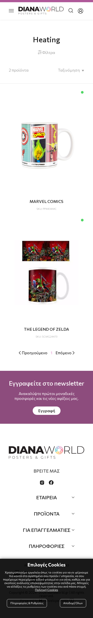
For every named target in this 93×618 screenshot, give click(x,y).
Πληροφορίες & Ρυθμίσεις (26, 603)
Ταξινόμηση (69, 70)
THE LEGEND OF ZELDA (46, 329)
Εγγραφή (46, 410)
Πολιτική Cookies (46, 590)
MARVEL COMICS (46, 201)
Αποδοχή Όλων (73, 603)
